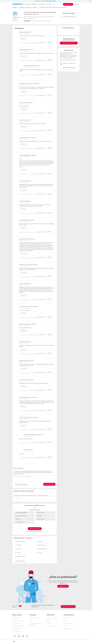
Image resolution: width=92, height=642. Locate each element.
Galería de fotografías (17, 631)
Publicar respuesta (49, 484)
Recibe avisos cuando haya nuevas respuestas (41, 20)
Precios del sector (16, 623)
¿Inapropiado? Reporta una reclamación (28, 60)
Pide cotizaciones (68, 4)
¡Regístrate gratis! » (51, 1)
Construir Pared (19, 522)
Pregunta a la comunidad (69, 16)
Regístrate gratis (63, 586)
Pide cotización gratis (35, 528)
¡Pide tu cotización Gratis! (68, 67)
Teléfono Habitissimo (68, 623)
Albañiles (35, 7)
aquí (67, 56)
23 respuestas (27, 20)
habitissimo (15, 7)
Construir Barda (40, 512)
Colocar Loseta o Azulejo (21, 515)
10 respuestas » (17, 498)
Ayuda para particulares (35, 618)
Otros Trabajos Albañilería (21, 512)
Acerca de (66, 618)
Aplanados (39, 515)
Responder (23, 38)
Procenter (49, 623)
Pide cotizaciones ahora (68, 43)
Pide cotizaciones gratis (68, 606)
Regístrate (32, 620)
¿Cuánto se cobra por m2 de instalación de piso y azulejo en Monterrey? (31, 495)
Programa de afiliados (68, 628)
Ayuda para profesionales (52, 618)
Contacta (66, 620)
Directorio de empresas (18, 620)
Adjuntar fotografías (21, 484)
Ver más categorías (20, 561)
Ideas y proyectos (16, 628)
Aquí (61, 59)
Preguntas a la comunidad (25, 7)
